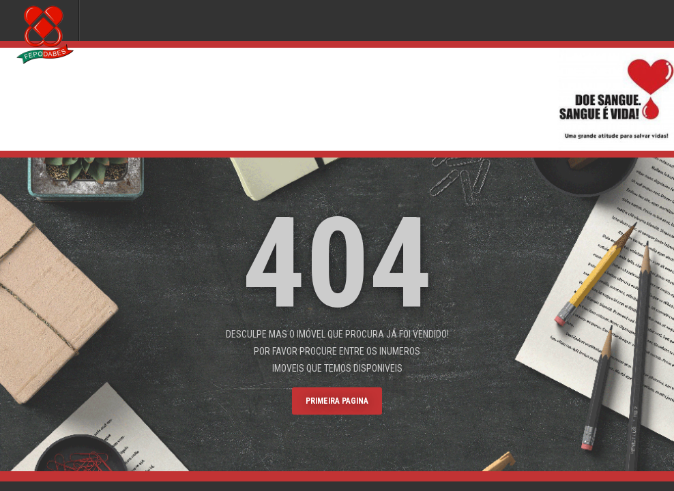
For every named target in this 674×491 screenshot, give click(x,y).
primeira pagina (337, 401)
